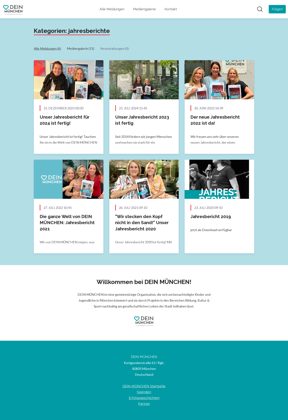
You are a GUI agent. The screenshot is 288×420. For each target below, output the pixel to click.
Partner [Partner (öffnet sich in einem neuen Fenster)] (144, 404)
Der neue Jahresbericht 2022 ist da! (215, 120)
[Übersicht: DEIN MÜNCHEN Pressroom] (13, 9)
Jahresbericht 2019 (210, 216)
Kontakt (171, 9)
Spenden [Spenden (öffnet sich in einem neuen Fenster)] (144, 392)
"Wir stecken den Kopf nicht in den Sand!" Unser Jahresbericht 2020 (141, 222)
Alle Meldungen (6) (47, 48)
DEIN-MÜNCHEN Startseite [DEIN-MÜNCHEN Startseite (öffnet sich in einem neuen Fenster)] (144, 386)
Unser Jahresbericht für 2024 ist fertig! (64, 120)
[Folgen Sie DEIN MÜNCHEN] (277, 9)
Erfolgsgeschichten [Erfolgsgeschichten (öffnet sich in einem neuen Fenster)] (144, 398)
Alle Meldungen (112, 9)
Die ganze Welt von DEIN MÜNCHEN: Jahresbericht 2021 (67, 222)
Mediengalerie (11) (80, 48)
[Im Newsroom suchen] (260, 9)
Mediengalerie (144, 9)
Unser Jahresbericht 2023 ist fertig (142, 120)
